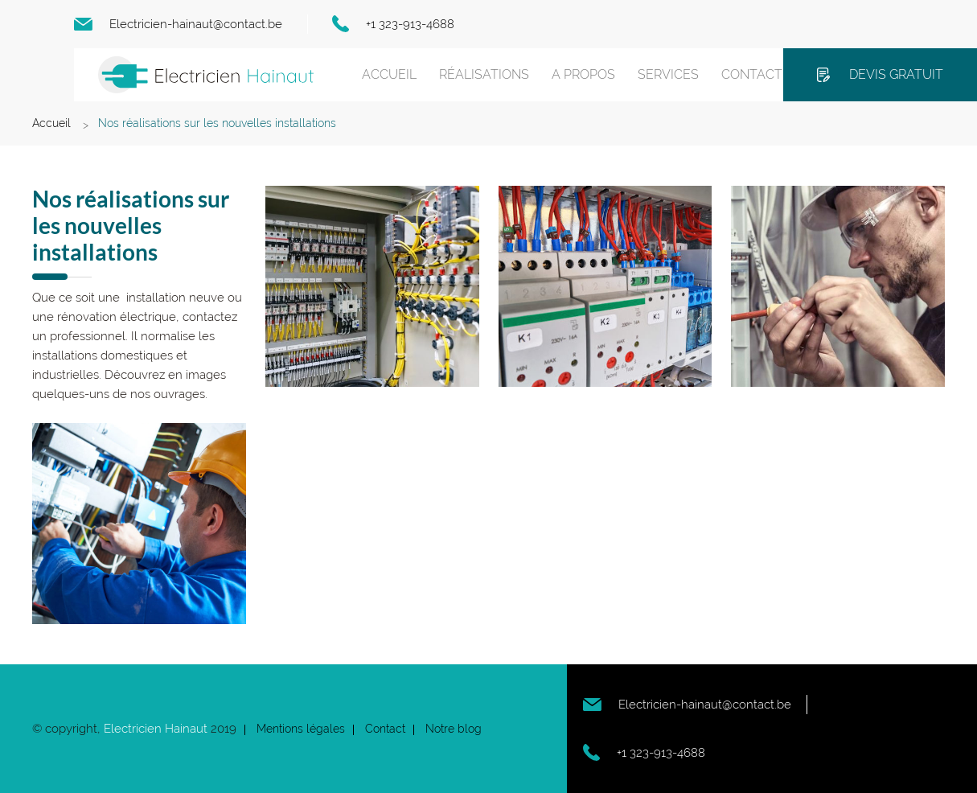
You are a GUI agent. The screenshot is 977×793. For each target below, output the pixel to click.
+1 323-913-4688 (410, 24)
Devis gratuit (896, 74)
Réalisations (484, 74)
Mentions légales (301, 728)
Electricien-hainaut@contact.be (195, 24)
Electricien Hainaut (155, 728)
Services (668, 74)
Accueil (389, 74)
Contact (751, 74)
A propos (583, 74)
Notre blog (453, 728)
